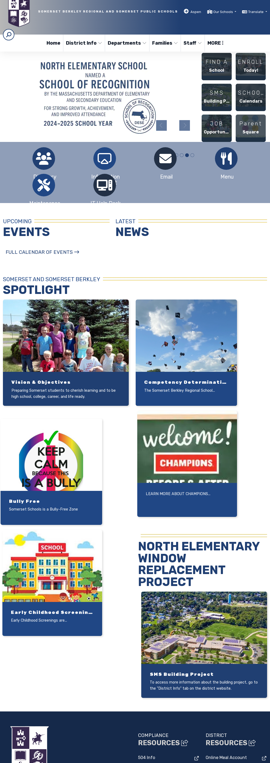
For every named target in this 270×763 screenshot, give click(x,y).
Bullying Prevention (158, 664)
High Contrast (216, 745)
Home (53, 43)
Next (184, 125)
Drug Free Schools (156, 642)
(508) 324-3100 (18, 691)
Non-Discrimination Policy (178, 745)
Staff (193, 43)
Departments (126, 43)
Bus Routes (217, 675)
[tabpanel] (101, 94)
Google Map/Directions (82, 677)
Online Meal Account (226, 631)
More (215, 43)
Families (164, 43)
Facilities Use (151, 653)
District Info (83, 43)
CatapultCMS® (59, 756)
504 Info (146, 631)
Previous (161, 125)
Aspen (195, 12)
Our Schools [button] (223, 12)
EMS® (79, 756)
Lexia (211, 642)
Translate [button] (256, 12)
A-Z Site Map (242, 745)
